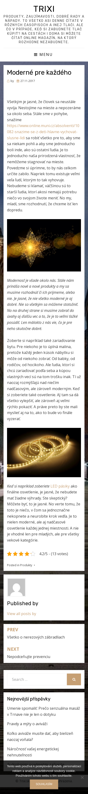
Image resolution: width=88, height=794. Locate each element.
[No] (82, 777)
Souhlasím (44, 784)
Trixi (44, 9)
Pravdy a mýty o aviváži (27, 723)
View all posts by (21, 613)
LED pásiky (60, 486)
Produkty (26, 565)
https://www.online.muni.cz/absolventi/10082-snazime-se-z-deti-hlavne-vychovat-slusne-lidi (43, 131)
